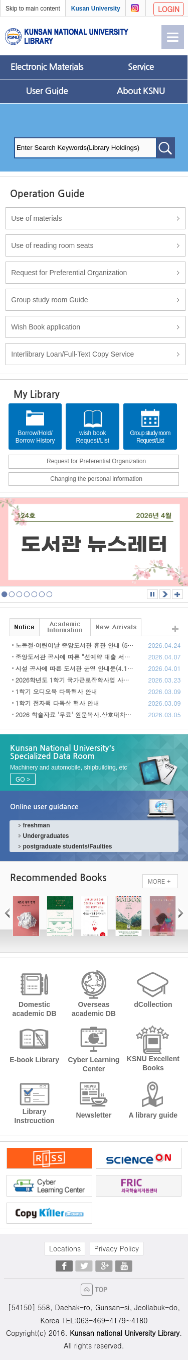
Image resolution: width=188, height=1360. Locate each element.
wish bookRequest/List (92, 426)
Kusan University (95, 8)
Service (141, 66)
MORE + (159, 881)
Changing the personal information (96, 478)
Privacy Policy (116, 1248)
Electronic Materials (47, 66)
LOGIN (168, 9)
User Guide (47, 91)
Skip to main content (33, 8)
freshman (36, 825)
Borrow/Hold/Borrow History (35, 426)
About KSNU (141, 91)
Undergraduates (46, 835)
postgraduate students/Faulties (67, 846)
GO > (23, 779)
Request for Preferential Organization (96, 461)
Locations (65, 1248)
